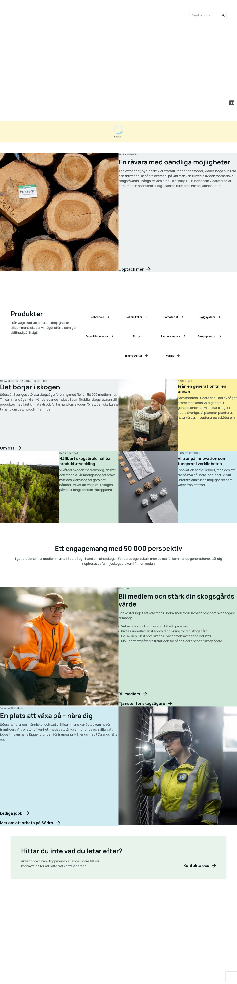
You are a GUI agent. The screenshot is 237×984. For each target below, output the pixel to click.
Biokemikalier (133, 317)
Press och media (127, 7)
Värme (170, 355)
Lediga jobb (11, 813)
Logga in (194, 7)
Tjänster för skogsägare (141, 703)
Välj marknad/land (216, 7)
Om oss (99, 7)
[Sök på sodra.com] (223, 15)
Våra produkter (85, 84)
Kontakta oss (156, 7)
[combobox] (207, 15)
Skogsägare (38, 15)
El (133, 336)
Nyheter (143, 7)
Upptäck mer (131, 269)
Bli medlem (129, 693)
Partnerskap (172, 7)
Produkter (17, 15)
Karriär (113, 7)
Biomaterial (170, 317)
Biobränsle (97, 317)
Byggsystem (207, 317)
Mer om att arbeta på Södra (26, 822)
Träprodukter (133, 355)
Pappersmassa (170, 336)
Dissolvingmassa (97, 336)
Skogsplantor (207, 336)
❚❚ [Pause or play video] (232, 102)
